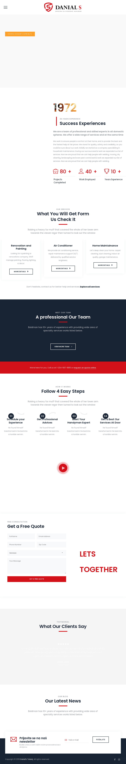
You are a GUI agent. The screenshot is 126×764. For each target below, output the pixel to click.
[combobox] (36, 553)
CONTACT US (91, 580)
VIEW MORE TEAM (63, 346)
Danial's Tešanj (26, 759)
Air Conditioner (63, 245)
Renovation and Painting (21, 247)
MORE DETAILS (20, 271)
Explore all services (90, 286)
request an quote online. (85, 367)
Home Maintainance (105, 245)
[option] (21, 260)
